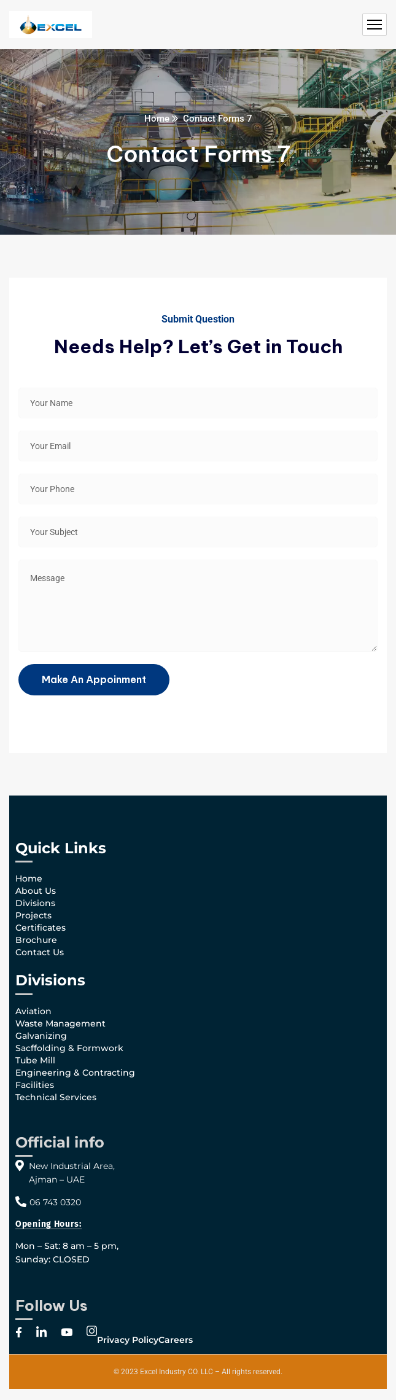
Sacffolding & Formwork (69, 1048)
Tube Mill (35, 1060)
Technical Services (55, 1097)
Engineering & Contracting (75, 1072)
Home (156, 118)
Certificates (40, 927)
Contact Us (39, 952)
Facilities (34, 1084)
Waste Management (60, 1023)
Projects (33, 915)
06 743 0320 (55, 1202)
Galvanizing (41, 1035)
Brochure (36, 939)
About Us (35, 890)
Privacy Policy (127, 1339)
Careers (175, 1339)
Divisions (35, 903)
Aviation (33, 1011)
